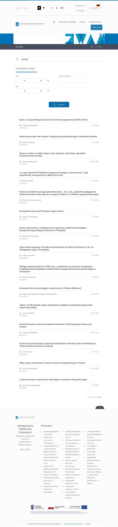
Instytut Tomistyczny (51, 475)
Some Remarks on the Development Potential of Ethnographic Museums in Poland (55, 325)
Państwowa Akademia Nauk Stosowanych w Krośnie (73, 434)
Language (95, 7)
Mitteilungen (95, 21)
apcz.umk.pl (25, 449)
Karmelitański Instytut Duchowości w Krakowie (51, 480)
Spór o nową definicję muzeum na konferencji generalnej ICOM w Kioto (53, 119)
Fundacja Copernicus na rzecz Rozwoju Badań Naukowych (51, 449)
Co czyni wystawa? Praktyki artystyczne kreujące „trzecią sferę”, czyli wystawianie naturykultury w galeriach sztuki (53, 173)
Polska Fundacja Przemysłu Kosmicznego (71, 463)
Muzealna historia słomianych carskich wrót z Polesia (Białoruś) (50, 288)
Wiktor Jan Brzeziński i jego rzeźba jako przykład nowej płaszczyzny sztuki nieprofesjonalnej (56, 306)
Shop (88, 524)
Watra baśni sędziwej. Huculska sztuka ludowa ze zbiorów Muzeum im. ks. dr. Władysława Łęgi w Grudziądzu (56, 248)
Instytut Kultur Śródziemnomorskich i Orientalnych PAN (51, 469)
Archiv (82, 21)
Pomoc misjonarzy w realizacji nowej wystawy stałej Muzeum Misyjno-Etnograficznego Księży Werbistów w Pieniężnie (53, 229)
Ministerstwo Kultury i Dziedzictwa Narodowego (51, 489)
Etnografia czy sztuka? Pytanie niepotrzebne (41, 211)
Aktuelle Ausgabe (67, 21)
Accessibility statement (73, 524)
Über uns (96, 27)
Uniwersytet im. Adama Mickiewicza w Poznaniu (73, 495)
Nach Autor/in (65, 76)
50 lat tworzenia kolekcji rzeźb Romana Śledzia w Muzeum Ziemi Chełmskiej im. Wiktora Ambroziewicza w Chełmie (57, 344)
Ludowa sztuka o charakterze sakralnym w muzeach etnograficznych (53, 379)
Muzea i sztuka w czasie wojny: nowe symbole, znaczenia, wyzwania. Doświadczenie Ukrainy (52, 154)
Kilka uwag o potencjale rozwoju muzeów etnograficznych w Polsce (52, 363)
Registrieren (80, 5)
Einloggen (81, 10)
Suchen (61, 104)
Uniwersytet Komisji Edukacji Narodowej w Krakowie (94, 434)
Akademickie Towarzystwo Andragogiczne (49, 440)
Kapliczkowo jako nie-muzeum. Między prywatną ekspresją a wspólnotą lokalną (58, 136)
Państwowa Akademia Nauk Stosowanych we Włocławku (73, 443)
